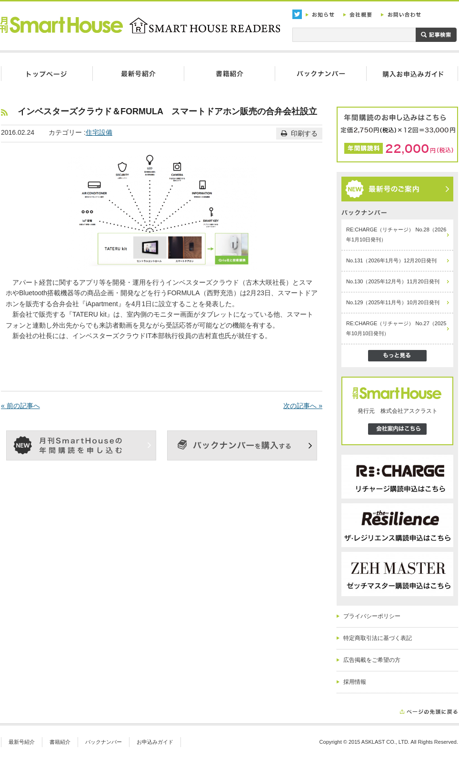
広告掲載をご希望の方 (371, 660)
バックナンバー (103, 742)
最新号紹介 (22, 742)
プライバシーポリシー (371, 616)
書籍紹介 (60, 742)
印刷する (299, 133)
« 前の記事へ (20, 405)
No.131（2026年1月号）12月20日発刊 (391, 260)
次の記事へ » (302, 405)
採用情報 (354, 682)
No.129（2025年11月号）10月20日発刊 (392, 302)
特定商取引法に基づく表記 (377, 638)
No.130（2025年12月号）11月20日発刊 (392, 281)
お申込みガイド (155, 742)
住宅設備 (99, 132)
